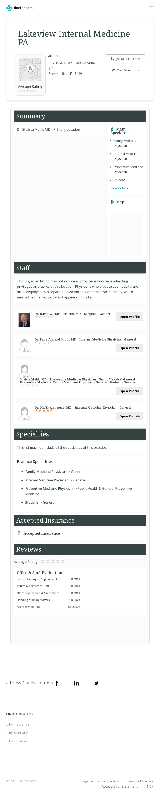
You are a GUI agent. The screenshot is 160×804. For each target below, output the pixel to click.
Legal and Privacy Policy (100, 781)
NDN (150, 786)
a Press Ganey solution (29, 683)
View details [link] (119, 188)
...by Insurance (17, 724)
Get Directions (125, 70)
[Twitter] (96, 683)
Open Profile (129, 316)
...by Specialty (17, 733)
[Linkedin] (76, 683)
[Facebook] (56, 683)
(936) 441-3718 (125, 59)
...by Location (16, 741)
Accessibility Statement (120, 786)
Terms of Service (140, 781)
